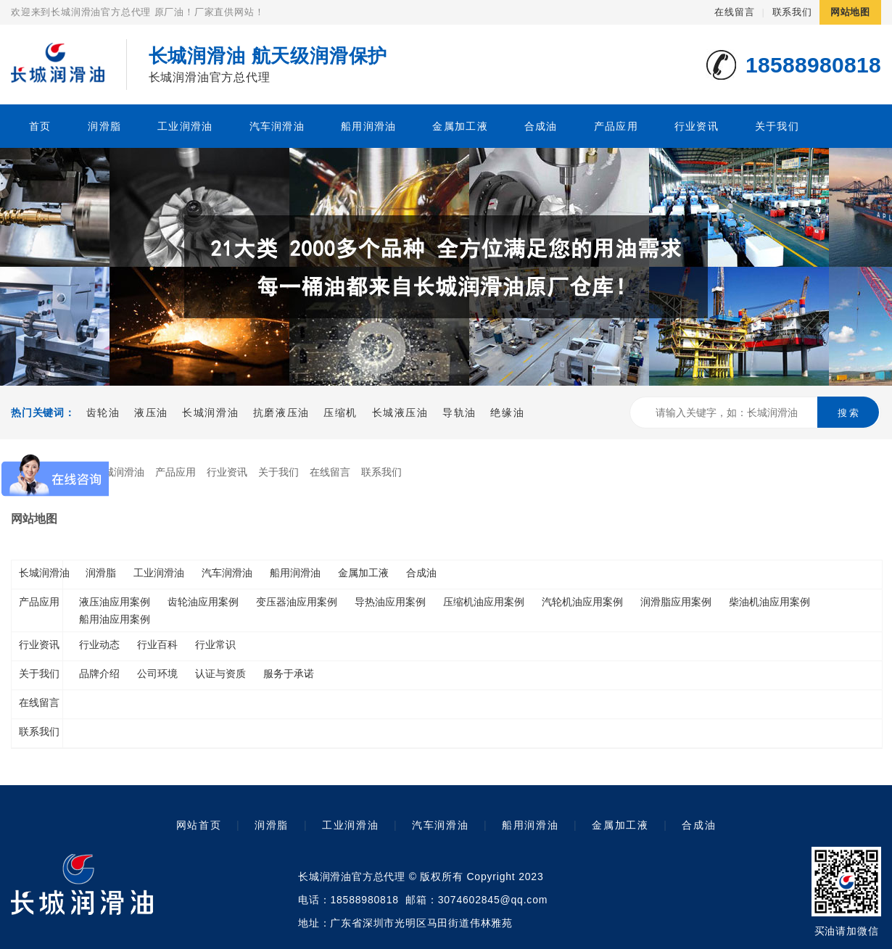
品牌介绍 (99, 673)
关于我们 (777, 126)
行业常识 (215, 644)
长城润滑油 (210, 412)
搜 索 (848, 412)
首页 (40, 126)
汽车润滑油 (277, 126)
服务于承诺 (288, 673)
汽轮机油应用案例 (582, 602)
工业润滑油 (184, 126)
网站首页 (198, 825)
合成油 (541, 126)
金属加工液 (459, 126)
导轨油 (459, 412)
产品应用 (616, 126)
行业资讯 (696, 126)
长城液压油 (400, 412)
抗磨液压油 (281, 412)
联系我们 (792, 12)
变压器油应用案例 (296, 602)
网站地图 (850, 12)
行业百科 (157, 644)
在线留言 (734, 12)
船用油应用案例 (114, 619)
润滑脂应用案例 (675, 602)
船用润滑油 (368, 126)
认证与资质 (220, 673)
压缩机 (340, 412)
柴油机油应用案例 (769, 602)
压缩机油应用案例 (483, 602)
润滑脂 (104, 126)
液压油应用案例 (114, 602)
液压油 (151, 412)
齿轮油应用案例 (203, 602)
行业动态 (99, 644)
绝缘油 (507, 412)
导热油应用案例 (390, 602)
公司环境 (157, 673)
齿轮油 (103, 412)
